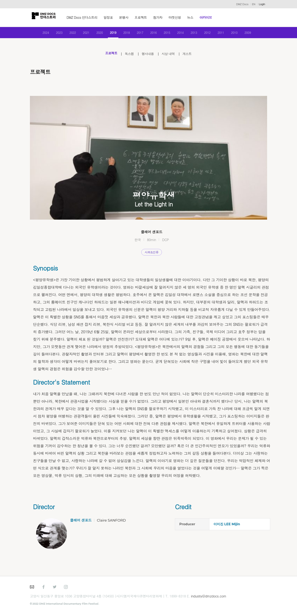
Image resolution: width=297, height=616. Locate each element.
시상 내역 (170, 56)
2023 (53, 33)
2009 (254, 33)
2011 (225, 33)
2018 (125, 33)
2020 (96, 33)
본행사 (127, 17)
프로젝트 (144, 17)
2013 (196, 33)
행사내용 (148, 56)
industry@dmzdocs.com (208, 598)
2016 (154, 33)
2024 (39, 33)
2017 (139, 33)
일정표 (111, 17)
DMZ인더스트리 (45, 17)
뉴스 (194, 17)
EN (253, 4)
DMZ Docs (242, 4)
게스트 (191, 56)
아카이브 (209, 17)
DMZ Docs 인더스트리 (85, 17)
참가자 (161, 17)
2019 (111, 33)
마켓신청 (178, 17)
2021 (82, 33)
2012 (211, 33)
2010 (239, 33)
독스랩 (128, 56)
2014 (182, 33)
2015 (168, 33)
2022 (68, 33)
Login (262, 4)
